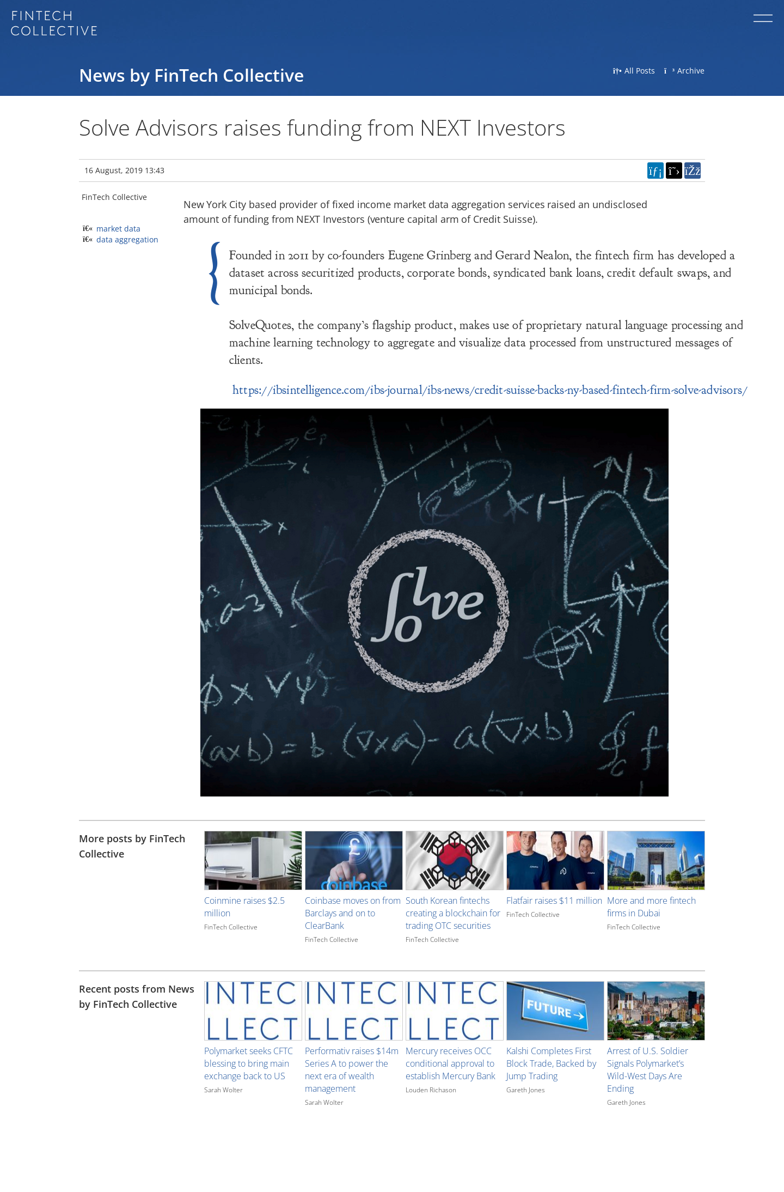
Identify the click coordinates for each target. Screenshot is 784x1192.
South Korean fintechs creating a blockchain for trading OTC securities (453, 913)
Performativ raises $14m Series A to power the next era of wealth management (352, 1069)
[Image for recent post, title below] (253, 1011)
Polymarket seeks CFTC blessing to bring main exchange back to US (248, 1063)
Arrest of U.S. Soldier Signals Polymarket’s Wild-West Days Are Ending (647, 1069)
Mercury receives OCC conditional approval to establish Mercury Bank (450, 1063)
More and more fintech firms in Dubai (651, 907)
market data (118, 228)
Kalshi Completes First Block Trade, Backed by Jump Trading (551, 1063)
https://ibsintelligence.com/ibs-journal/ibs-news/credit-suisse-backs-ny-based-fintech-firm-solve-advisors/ (490, 390)
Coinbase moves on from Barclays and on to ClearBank (353, 913)
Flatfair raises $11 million (554, 901)
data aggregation (127, 239)
